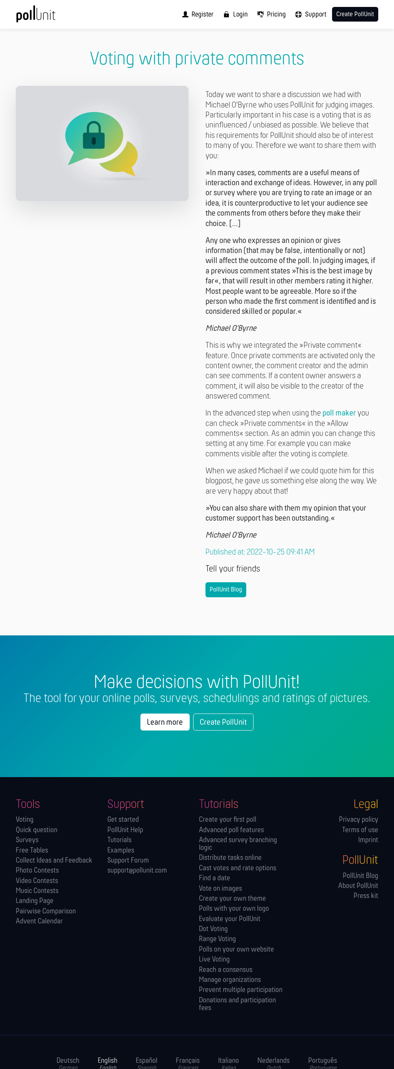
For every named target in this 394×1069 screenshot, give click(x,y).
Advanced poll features (231, 830)
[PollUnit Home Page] (47, 17)
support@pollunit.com (137, 871)
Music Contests (37, 891)
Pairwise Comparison (46, 911)
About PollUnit (358, 886)
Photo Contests (37, 871)
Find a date (214, 878)
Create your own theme (232, 899)
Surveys (27, 840)
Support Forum (128, 861)
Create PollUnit (223, 722)
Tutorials (119, 840)
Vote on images (220, 889)
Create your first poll (227, 820)
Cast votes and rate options (237, 868)
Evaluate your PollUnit (229, 919)
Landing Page (34, 901)
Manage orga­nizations (230, 980)
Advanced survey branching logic (238, 844)
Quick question (36, 830)
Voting (24, 820)
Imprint (368, 840)
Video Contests (37, 881)
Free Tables (32, 851)
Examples (120, 851)
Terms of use (360, 830)
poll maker (339, 413)
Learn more (165, 722)
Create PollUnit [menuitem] (355, 14)
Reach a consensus (225, 970)
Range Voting (217, 939)
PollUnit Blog (226, 589)
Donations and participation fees (237, 1004)
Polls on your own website (236, 949)
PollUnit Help (125, 830)
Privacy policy (358, 820)
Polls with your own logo (234, 909)
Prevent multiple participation (240, 990)
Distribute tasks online (230, 858)
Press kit (366, 896)
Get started (123, 820)
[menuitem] (196, 14)
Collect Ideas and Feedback (54, 861)
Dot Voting (213, 929)
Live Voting (214, 959)
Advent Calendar (39, 921)
